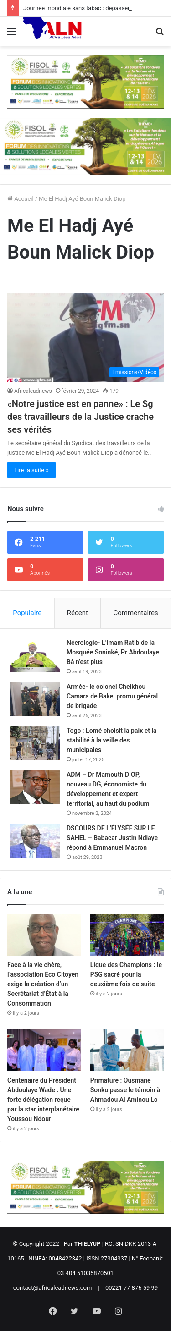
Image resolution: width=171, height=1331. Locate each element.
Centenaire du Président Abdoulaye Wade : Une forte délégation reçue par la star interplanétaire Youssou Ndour (43, 1099)
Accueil (20, 198)
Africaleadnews (33, 391)
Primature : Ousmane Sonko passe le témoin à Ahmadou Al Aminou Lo (125, 1090)
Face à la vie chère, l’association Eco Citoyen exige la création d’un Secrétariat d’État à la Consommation (42, 984)
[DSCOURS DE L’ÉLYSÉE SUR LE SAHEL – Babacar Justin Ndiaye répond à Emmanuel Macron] (35, 841)
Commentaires (136, 613)
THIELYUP (87, 1243)
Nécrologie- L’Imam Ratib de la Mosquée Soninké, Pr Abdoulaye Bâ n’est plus (113, 652)
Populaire (27, 613)
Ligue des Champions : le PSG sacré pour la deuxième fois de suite (126, 974)
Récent (77, 613)
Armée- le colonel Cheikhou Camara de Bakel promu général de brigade (112, 696)
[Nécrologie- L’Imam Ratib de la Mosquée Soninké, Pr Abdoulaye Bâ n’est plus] (35, 655)
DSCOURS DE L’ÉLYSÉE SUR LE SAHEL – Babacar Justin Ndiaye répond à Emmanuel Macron (112, 838)
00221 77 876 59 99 (131, 1287)
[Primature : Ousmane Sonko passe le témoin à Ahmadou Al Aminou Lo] (127, 1050)
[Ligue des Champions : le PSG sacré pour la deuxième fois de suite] (127, 935)
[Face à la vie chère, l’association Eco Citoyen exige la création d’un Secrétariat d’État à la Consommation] (44, 935)
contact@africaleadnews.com (52, 1287)
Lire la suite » (31, 470)
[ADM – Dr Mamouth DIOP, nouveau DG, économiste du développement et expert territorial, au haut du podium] (35, 787)
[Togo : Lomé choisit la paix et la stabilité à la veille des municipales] (35, 743)
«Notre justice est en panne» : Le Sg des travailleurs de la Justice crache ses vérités (80, 416)
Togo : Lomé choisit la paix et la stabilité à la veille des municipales (112, 740)
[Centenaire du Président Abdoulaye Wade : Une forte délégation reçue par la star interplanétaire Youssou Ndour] (44, 1050)
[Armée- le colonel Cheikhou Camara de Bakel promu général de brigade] (35, 699)
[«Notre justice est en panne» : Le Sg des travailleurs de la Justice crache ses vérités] (85, 337)
